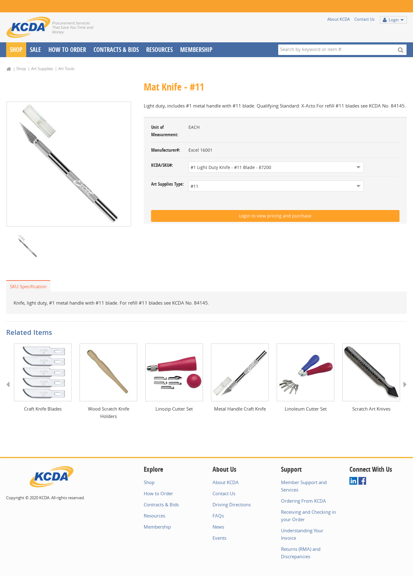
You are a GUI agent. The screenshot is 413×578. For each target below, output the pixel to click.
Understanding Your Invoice (302, 534)
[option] (68, 164)
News (218, 527)
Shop (16, 49)
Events (219, 538)
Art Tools (66, 68)
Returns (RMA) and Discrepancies (300, 552)
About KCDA (338, 19)
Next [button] (403, 390)
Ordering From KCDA (303, 501)
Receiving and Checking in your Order (308, 515)
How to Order (158, 493)
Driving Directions (232, 504)
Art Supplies (42, 68)
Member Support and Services (304, 486)
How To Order (67, 49)
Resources (159, 49)
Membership (196, 49)
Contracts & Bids (116, 49)
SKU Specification (28, 286)
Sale (35, 49)
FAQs (218, 516)
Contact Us (364, 19)
